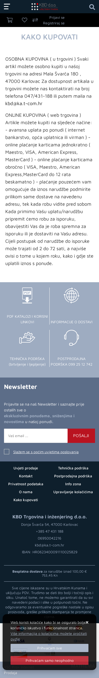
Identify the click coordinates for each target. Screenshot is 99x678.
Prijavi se (57, 17)
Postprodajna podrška (73, 476)
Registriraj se (54, 23)
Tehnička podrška (73, 468)
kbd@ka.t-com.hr (24, 103)
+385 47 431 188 (49, 531)
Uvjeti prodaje (25, 468)
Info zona (73, 484)
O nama (25, 492)
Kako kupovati (25, 499)
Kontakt (25, 476)
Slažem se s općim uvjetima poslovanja (46, 452)
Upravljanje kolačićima (73, 492)
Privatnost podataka (25, 484)
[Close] (49, 648)
